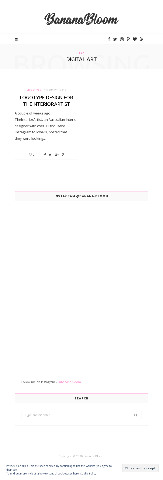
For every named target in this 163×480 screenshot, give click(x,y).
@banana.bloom (69, 382)
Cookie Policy (88, 473)
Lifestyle (34, 90)
